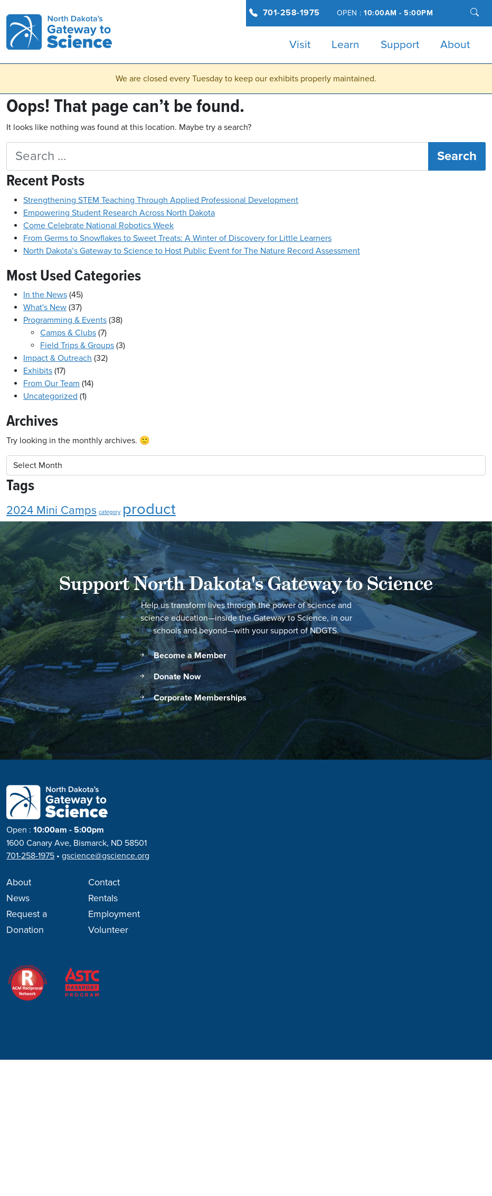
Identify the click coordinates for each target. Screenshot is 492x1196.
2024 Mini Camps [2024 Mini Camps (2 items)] (51, 510)
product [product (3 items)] (149, 509)
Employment (114, 914)
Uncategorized (50, 396)
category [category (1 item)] (109, 512)
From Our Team (51, 383)
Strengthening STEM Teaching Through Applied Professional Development (160, 200)
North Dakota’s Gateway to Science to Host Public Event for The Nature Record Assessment (191, 251)
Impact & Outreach (57, 358)
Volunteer (108, 930)
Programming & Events (65, 320)
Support (400, 45)
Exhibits (37, 371)
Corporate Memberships (192, 698)
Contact (104, 883)
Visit (299, 45)
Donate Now (169, 677)
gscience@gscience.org (105, 856)
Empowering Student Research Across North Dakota (119, 213)
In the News (45, 294)
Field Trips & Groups (77, 345)
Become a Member (182, 655)
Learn (345, 45)
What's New (45, 307)
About (455, 45)
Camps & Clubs (68, 333)
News (18, 898)
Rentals (103, 898)
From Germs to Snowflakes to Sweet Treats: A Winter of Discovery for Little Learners (177, 238)
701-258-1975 (291, 12)
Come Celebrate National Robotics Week (98, 225)
